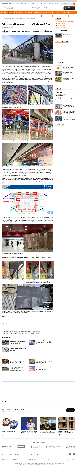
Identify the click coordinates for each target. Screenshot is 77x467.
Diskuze (17, 3)
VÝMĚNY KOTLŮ (61, 23)
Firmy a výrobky (5, 3)
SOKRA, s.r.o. (11, 27)
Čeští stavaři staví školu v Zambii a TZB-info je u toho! (68, 35)
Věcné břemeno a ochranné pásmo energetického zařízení (44, 368)
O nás (3, 454)
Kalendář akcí (11, 3)
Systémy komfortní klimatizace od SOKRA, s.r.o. (18, 349)
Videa (41, 3)
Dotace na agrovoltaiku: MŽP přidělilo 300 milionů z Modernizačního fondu (16, 369)
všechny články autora (22, 317)
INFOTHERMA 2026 (59, 95)
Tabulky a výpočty (23, 3)
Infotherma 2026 (58, 92)
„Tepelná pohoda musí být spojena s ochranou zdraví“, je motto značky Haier (44, 342)
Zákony (33, 3)
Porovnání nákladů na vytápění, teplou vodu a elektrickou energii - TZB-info (69, 67)
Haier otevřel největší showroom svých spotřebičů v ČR (17, 342)
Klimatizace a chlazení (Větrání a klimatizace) (30, 333)
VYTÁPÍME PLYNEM (62, 27)
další (67, 16)
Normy (37, 3)
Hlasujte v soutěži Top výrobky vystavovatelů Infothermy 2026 (69, 118)
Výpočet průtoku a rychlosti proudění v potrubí (68, 73)
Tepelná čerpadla (11, 18)
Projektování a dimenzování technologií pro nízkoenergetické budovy (65, 98)
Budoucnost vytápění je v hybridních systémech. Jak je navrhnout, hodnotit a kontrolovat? (68, 107)
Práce (29, 3)
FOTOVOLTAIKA (61, 25)
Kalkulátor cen (50, 3)
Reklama (10, 454)
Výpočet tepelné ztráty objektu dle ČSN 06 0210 (69, 79)
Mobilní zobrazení (51, 459)
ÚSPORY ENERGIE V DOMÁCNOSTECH (66, 21)
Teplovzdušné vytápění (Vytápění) (25, 331)
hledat (9, 323)
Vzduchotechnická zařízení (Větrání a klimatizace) (12, 333)
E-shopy (45, 3)
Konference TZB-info (35, 454)
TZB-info (3, 18)
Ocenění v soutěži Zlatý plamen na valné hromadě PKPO (44, 361)
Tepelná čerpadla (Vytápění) (8, 331)
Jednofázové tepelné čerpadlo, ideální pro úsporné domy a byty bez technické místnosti (69, 112)
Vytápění (6, 18)
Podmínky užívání (61, 459)
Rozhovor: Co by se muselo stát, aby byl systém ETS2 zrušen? (18, 361)
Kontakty (17, 454)
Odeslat (70, 410)
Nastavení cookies (71, 459)
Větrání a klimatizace (36, 331)
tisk (3, 323)
